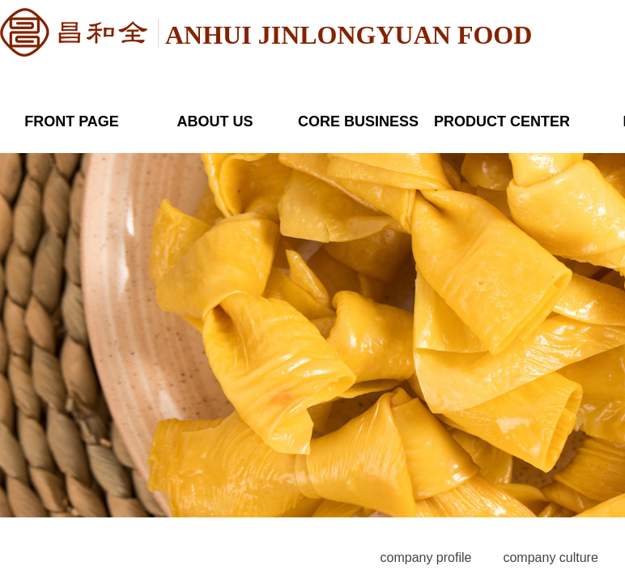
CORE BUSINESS (358, 121)
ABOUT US (215, 121)
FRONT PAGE (71, 121)
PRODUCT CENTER (501, 121)
